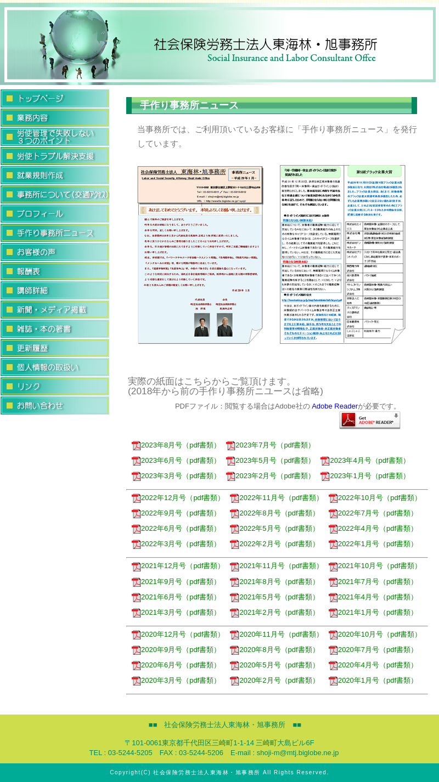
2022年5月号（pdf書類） (274, 528)
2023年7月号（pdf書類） (270, 445)
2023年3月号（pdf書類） (176, 476)
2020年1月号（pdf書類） (373, 680)
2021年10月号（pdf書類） (375, 566)
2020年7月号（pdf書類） (373, 649)
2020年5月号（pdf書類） (274, 665)
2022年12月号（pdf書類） (178, 498)
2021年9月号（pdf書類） (176, 581)
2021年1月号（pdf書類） (373, 612)
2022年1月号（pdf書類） (373, 544)
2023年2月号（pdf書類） (270, 476)
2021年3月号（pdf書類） (176, 612)
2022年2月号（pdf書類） (274, 544)
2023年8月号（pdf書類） (176, 445)
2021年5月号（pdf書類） (274, 597)
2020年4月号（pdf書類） (373, 665)
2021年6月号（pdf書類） (176, 597)
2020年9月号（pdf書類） (176, 649)
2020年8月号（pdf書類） (274, 649)
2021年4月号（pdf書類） (373, 597)
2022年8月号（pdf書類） (274, 513)
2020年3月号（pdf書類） (176, 680)
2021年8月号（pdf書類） (274, 581)
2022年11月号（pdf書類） (276, 498)
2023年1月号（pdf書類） (364, 476)
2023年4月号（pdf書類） (364, 460)
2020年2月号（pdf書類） (274, 680)
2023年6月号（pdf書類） (176, 460)
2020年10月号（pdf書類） (375, 634)
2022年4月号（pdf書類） (373, 528)
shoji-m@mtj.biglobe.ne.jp (298, 753)
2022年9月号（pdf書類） (176, 513)
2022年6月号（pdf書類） (176, 528)
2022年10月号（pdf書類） (375, 498)
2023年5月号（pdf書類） (270, 460)
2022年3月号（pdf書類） (176, 544)
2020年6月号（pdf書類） (176, 665)
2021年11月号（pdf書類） (276, 566)
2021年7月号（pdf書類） (373, 581)
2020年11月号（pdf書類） (276, 634)
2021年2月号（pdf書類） (274, 612)
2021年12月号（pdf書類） (178, 566)
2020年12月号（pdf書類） (178, 634)
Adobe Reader (335, 406)
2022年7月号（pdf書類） (373, 513)
